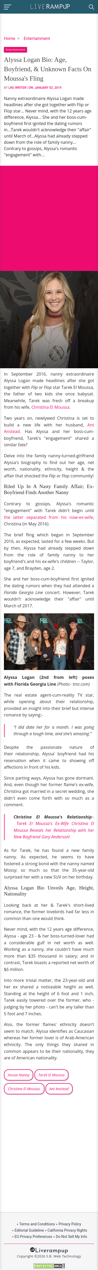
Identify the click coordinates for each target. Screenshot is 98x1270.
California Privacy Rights (67, 1230)
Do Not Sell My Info (71, 1237)
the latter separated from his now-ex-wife (48, 517)
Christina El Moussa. (51, 407)
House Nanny (18, 1074)
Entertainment (37, 38)
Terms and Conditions (37, 1224)
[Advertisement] (49, 214)
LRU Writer (17, 88)
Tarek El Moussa (51, 1074)
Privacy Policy (70, 1224)
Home (9, 38)
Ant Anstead (59, 1088)
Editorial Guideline (29, 1230)
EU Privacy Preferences (33, 1237)
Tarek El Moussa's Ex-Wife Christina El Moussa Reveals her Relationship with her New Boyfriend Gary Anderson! (54, 830)
